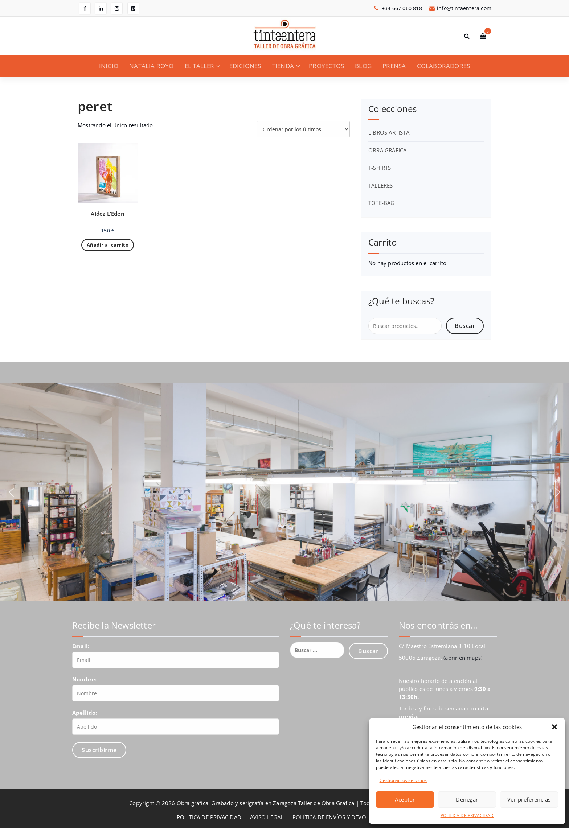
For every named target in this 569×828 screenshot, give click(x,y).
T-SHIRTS (379, 167)
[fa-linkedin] (100, 8)
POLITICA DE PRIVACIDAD (467, 815)
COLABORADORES (443, 66)
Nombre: (84, 679)
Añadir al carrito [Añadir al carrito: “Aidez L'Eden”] (108, 245)
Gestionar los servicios (403, 780)
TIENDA (283, 66)
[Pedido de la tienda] (303, 129)
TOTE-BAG (381, 202)
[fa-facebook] (84, 8)
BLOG (363, 66)
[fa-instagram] (116, 8)
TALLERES (380, 185)
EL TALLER (199, 66)
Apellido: (84, 712)
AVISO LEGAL (266, 817)
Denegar (467, 799)
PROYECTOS (326, 66)
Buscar (465, 326)
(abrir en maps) (462, 657)
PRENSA (394, 66)
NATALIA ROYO (151, 66)
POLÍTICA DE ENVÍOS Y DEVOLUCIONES (342, 817)
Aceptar (405, 799)
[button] (554, 726)
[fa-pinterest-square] (133, 8)
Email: (80, 646)
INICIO (108, 66)
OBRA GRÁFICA (387, 150)
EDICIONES (245, 66)
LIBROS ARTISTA (388, 132)
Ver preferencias (529, 799)
